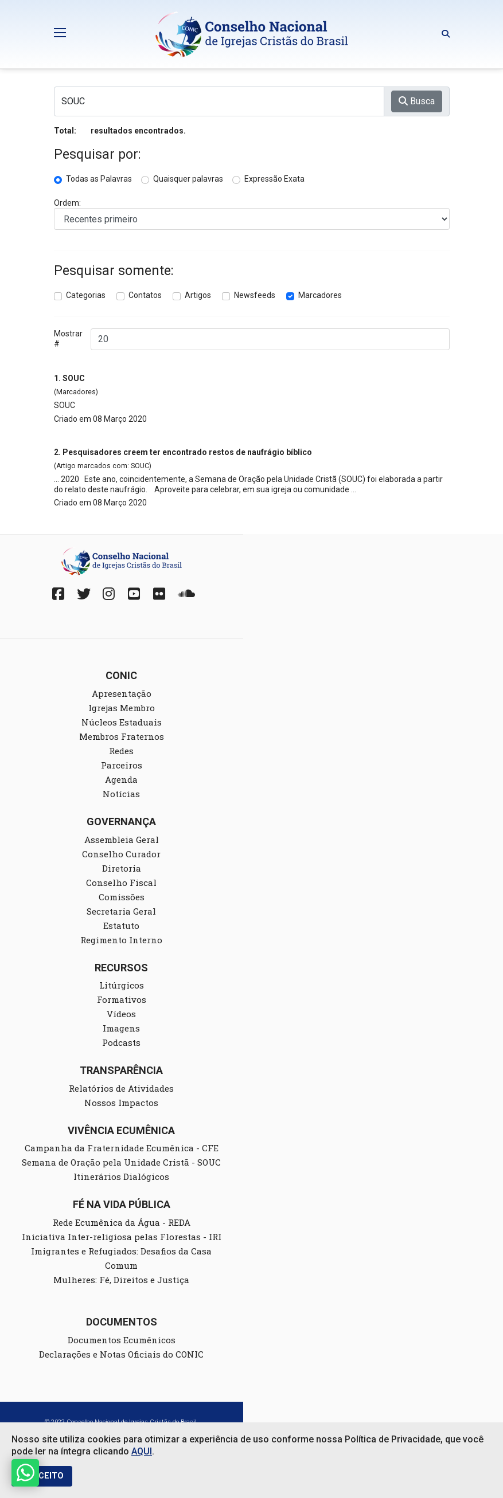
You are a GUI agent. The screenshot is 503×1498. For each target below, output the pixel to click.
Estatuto (121, 925)
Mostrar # (68, 338)
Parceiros (121, 765)
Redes (121, 750)
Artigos (198, 295)
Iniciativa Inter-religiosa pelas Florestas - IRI (121, 1236)
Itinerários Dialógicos (121, 1176)
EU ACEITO (42, 1476)
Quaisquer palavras (188, 178)
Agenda (121, 779)
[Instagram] (109, 594)
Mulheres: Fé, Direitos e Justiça (121, 1279)
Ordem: (67, 202)
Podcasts (121, 1042)
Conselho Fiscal (121, 882)
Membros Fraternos (121, 736)
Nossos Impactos (121, 1102)
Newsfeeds (254, 295)
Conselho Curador (121, 854)
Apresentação (121, 693)
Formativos (121, 999)
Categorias (86, 295)
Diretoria (121, 868)
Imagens (121, 1028)
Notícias (121, 793)
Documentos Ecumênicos (122, 1340)
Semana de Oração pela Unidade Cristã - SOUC (121, 1162)
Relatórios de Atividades (121, 1088)
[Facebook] (58, 594)
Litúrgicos (121, 985)
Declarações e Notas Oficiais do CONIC (121, 1354)
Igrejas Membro (121, 707)
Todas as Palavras (99, 178)
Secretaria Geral (121, 911)
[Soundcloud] (185, 594)
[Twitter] (84, 594)
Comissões (122, 897)
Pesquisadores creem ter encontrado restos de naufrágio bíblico (187, 452)
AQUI (141, 1451)
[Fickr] (159, 594)
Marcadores (320, 295)
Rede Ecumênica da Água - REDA (121, 1222)
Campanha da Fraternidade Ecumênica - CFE (122, 1148)
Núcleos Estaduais (121, 722)
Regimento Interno (121, 940)
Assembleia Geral (121, 839)
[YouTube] (134, 594)
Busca (417, 101)
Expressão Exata (274, 178)
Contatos (145, 295)
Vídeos (121, 1013)
